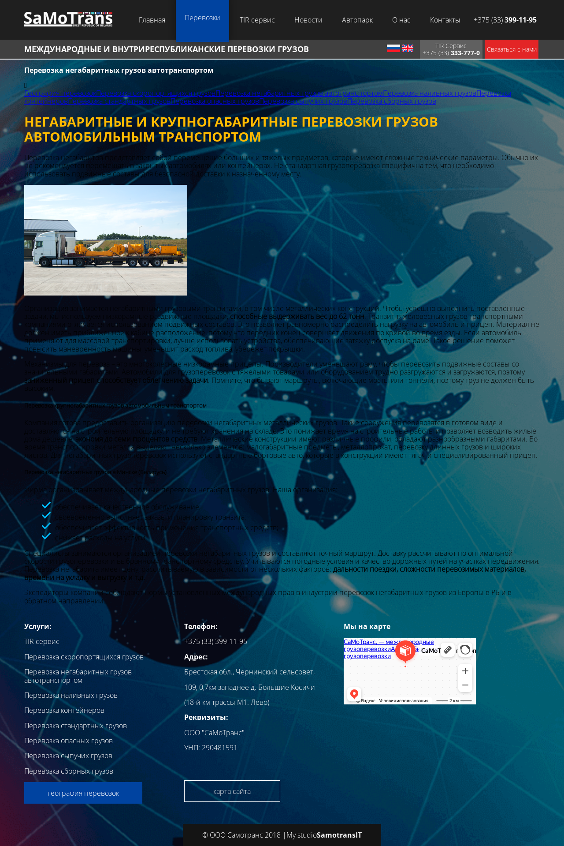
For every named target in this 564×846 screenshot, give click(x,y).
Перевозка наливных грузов (429, 93)
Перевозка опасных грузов (215, 101)
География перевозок (60, 93)
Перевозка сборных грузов (391, 101)
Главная (152, 20)
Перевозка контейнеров (64, 710)
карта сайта (232, 791)
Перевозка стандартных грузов (119, 101)
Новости (308, 20)
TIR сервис (257, 20)
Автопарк (357, 20)
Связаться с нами (512, 49)
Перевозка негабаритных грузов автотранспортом (299, 93)
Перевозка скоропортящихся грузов (155, 93)
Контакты (445, 20)
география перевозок (83, 793)
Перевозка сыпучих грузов (303, 101)
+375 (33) (505, 20)
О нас (401, 20)
